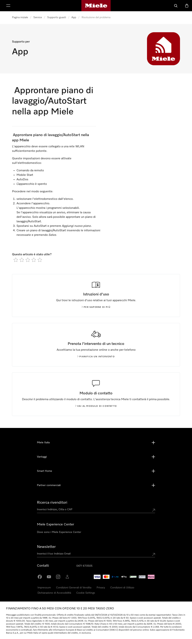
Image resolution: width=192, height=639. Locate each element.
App (73, 17)
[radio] (16, 260)
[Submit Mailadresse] (153, 554)
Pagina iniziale (20, 17)
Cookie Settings (85, 593)
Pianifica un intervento (96, 357)
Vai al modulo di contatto (96, 406)
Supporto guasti (56, 17)
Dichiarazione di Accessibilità (54, 593)
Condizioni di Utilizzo (122, 587)
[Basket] (186, 5)
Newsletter (46, 547)
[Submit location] (153, 510)
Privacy (101, 587)
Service (37, 17)
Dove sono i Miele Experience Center (59, 532)
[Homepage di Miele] (96, 5)
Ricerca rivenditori (52, 502)
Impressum (44, 587)
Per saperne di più (96, 307)
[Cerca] (176, 5)
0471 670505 (84, 566)
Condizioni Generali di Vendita (73, 587)
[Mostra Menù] (8, 5)
